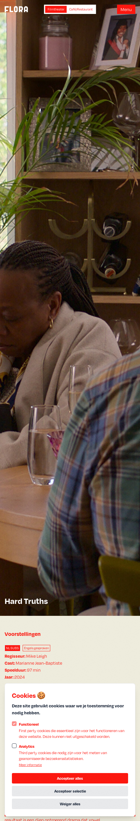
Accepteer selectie (70, 791)
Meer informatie (30, 765)
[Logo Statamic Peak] (16, 9)
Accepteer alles (70, 778)
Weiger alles (70, 804)
